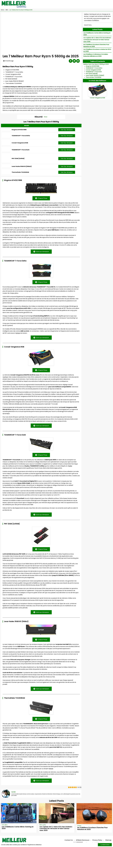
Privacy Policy (97, 840)
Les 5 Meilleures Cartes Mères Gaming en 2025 (96, 34)
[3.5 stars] (73, 787)
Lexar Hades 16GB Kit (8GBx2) (22, 166)
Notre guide (43, 824)
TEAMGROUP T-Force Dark (20, 150)
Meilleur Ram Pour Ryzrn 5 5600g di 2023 (96, 64)
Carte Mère (5, 824)
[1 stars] (69, 787)
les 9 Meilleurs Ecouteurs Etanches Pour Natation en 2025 (96, 45)
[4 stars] (74, 787)
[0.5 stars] (68, 787)
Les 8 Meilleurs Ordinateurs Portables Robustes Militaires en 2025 (95, 55)
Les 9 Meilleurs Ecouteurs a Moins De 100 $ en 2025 (97, 50)
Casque (79, 825)
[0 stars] (67, 787)
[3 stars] (72, 787)
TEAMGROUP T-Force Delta (21, 136)
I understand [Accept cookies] (104, 845)
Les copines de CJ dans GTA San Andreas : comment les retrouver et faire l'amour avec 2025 (97, 40)
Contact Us (69, 840)
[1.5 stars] (70, 787)
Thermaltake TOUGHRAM (20, 172)
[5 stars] (76, 787)
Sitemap (108, 840)
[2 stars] (71, 787)
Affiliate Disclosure (82, 840)
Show (45, 117)
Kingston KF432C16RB (19, 130)
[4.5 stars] (75, 787)
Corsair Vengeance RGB (20, 143)
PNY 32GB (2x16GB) (18, 158)
